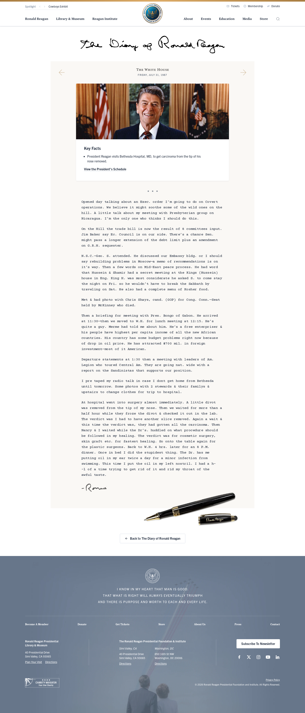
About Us (199, 624)
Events (206, 19)
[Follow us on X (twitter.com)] (248, 657)
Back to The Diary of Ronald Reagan (152, 538)
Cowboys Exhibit (58, 6)
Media (247, 19)
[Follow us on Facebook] (239, 657)
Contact (275, 624)
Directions (51, 662)
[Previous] (39, 6)
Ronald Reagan (36, 19)
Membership (253, 6)
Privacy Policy (273, 679)
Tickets (233, 6)
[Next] (44, 6)
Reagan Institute (104, 19)
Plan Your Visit (33, 662)
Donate (273, 6)
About (188, 19)
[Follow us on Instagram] (258, 657)
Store (264, 19)
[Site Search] (278, 19)
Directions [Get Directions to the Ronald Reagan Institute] (161, 663)
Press (238, 624)
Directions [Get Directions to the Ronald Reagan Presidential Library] (125, 663)
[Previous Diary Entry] (61, 72)
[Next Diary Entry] (243, 72)
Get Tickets (122, 624)
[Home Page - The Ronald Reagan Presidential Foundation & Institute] (152, 13)
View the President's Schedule (105, 169)
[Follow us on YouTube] (268, 657)
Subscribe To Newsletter (258, 644)
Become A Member (37, 624)
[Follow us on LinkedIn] (277, 657)
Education (227, 19)
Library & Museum (70, 19)
